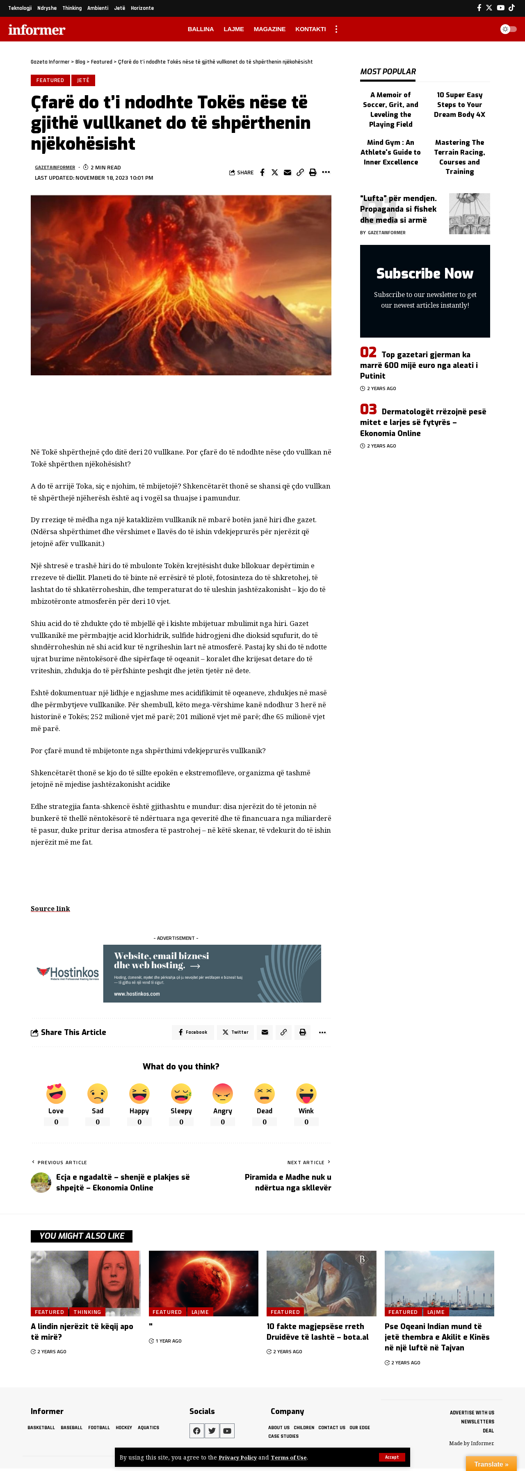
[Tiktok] (512, 8)
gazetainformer (58, 168)
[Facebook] (479, 8)
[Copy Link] (300, 173)
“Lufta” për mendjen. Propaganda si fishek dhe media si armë (398, 183)
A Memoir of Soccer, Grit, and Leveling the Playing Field (390, 96)
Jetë (85, 81)
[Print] (313, 173)
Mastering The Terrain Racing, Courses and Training (460, 133)
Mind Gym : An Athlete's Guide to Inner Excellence (391, 129)
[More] (325, 173)
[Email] (287, 173)
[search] (485, 29)
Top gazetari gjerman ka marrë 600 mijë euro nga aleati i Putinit (419, 338)
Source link (51, 909)
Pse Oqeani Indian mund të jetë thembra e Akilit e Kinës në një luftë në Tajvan (437, 1340)
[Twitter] (489, 8)
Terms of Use (292, 1457)
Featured (51, 81)
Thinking (91, 1313)
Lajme (203, 1313)
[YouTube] (501, 8)
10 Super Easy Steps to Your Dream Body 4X (460, 96)
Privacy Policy (239, 1457)
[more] (336, 29)
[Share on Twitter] (275, 173)
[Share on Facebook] (262, 173)
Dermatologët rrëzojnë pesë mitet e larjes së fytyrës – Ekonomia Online (423, 396)
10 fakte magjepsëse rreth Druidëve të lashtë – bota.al (318, 1335)
